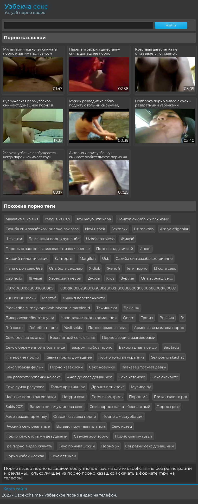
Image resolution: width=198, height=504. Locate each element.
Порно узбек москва (25, 456)
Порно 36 (110, 446)
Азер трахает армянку (26, 416)
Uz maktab (144, 229)
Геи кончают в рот (171, 396)
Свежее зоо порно (91, 436)
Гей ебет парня (43, 327)
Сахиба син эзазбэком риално (144, 258)
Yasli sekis (73, 327)
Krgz (110, 278)
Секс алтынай (63, 456)
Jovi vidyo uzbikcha (93, 219)
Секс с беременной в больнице (35, 347)
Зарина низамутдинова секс (56, 406)
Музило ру (141, 387)
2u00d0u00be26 (21, 298)
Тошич (147, 317)
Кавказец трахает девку (144, 367)
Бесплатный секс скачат (73, 337)
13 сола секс (165, 268)
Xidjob (95, 268)
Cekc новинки (102, 367)
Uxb (105, 258)
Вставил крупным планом (80, 426)
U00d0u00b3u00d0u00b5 (29, 288)
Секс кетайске (132, 377)
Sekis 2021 (15, 406)
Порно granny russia (134, 436)
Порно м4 (138, 396)
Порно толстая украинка (121, 357)
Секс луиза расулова (25, 387)
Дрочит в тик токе (108, 387)
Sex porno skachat (167, 357)
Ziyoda (94, 278)
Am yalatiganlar (174, 229)
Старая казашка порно (74, 416)
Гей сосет (14, 327)
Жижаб (127, 238)
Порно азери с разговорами (128, 337)
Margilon (88, 258)
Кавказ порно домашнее (68, 357)
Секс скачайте (165, 377)
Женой (113, 268)
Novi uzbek (95, 229)
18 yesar (36, 278)
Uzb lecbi (14, 278)
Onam (129, 317)
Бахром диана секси (138, 347)
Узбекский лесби (65, 278)
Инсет (145, 248)
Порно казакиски (66, 367)
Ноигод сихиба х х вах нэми (143, 219)
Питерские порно (22, 357)
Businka (167, 317)
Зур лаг (127, 278)
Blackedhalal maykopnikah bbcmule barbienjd (48, 308)
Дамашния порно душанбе (54, 238)
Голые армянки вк (68, 387)
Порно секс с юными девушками (37, 436)
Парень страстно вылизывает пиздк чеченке (48, 248)
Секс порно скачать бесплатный (119, 406)
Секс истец (121, 426)
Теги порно (136, 268)
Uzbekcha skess (100, 238)
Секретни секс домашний (149, 446)
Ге (182, 317)
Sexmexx (119, 229)
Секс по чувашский (76, 446)
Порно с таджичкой (114, 248)
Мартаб (49, 298)
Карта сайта (15, 489)
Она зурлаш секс (157, 278)
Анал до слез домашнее (89, 377)
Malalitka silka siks (22, 219)
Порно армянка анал (108, 327)
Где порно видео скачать (29, 446)
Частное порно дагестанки (31, 396)
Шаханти (14, 238)
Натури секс (73, 396)
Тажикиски (106, 308)
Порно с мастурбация (122, 416)
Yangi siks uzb (57, 219)
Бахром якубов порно (92, 347)
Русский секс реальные (28, 426)
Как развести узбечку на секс (33, 377)
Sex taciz (171, 347)
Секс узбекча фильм (25, 367)
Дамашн (131, 308)
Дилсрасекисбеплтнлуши (30, 317)
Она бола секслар (66, 268)
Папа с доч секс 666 (24, 268)
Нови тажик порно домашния (89, 317)
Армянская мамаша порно (159, 327)
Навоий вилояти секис (27, 258)
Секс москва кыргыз (25, 337)
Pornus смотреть (107, 396)
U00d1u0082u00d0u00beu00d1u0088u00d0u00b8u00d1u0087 (118, 288)
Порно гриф (168, 406)
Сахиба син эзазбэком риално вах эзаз (42, 229)
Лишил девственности (84, 298)
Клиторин (64, 258)
